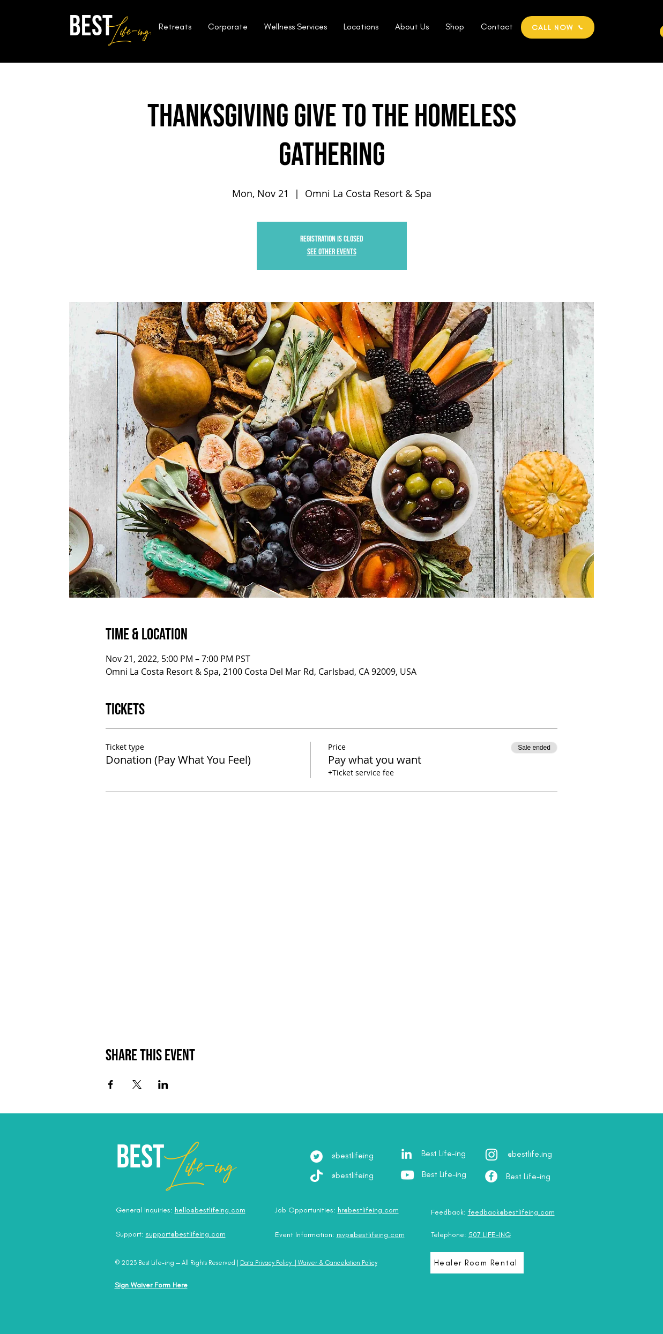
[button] (175, 26)
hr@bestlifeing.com (368, 1210)
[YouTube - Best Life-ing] (407, 1175)
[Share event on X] (137, 1084)
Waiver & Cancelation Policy (337, 1263)
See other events (331, 252)
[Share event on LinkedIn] (163, 1084)
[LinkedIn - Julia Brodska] (406, 1154)
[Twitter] (316, 1156)
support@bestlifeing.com (186, 1234)
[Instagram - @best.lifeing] (491, 1155)
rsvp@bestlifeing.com (371, 1234)
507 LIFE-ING (489, 1234)
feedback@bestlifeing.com (511, 1212)
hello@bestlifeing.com (210, 1210)
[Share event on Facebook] (111, 1084)
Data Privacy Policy (266, 1263)
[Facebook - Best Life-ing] (491, 1176)
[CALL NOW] (557, 27)
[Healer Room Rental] (477, 1262)
